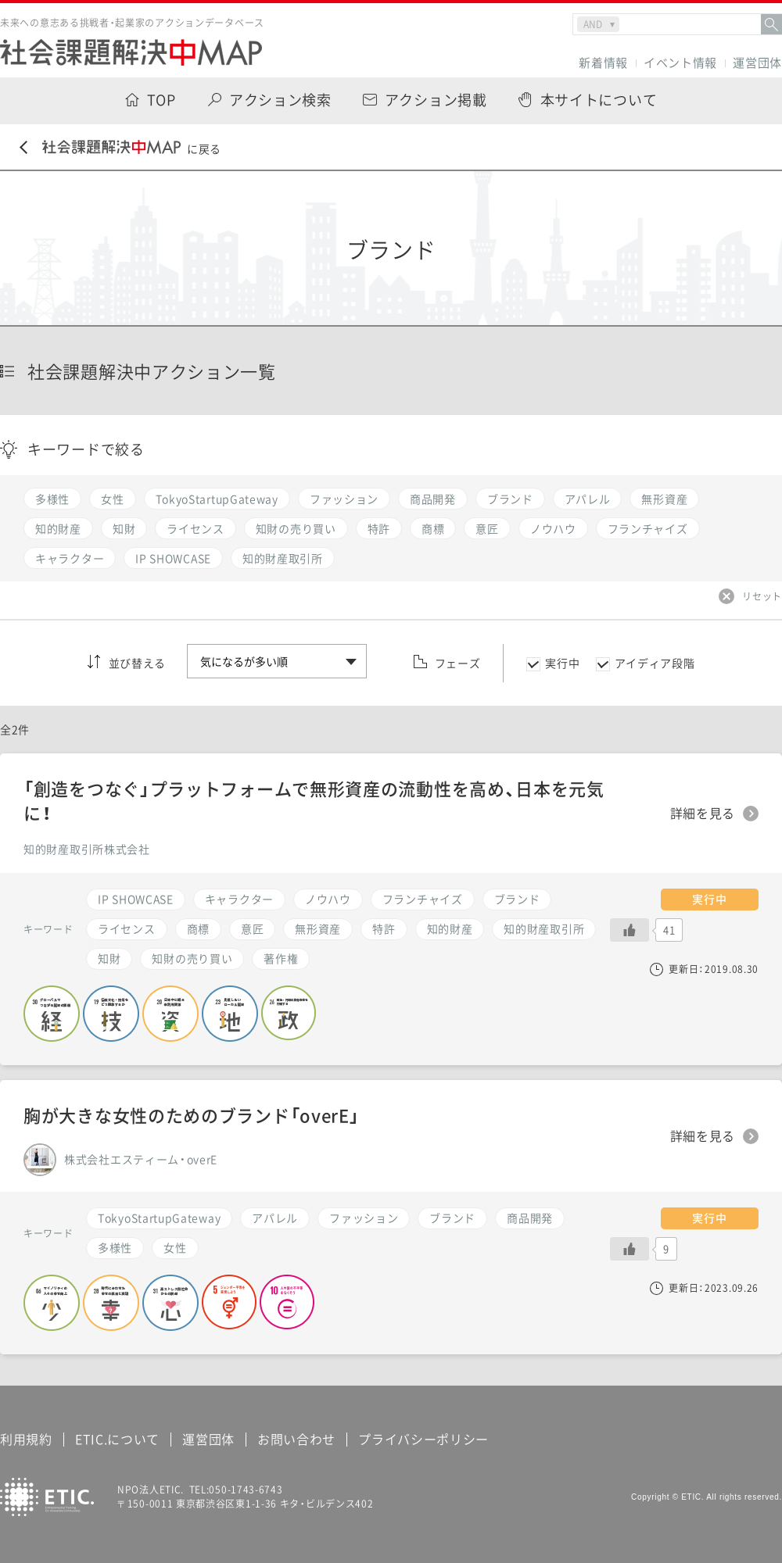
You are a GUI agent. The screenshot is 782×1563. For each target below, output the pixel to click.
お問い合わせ (296, 1438)
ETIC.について (117, 1438)
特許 (383, 928)
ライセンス (127, 928)
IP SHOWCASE (136, 899)
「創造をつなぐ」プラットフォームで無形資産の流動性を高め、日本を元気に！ (313, 800)
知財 (109, 958)
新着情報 (603, 63)
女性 (174, 1247)
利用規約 (26, 1438)
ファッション (363, 1217)
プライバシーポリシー (423, 1438)
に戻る (120, 148)
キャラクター (239, 899)
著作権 (281, 958)
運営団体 (757, 63)
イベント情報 (680, 63)
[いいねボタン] (629, 1249)
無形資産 (318, 928)
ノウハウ (328, 899)
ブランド (452, 1217)
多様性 (115, 1247)
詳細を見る (703, 1136)
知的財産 (450, 928)
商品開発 (530, 1217)
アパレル (275, 1217)
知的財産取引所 (544, 928)
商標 (198, 928)
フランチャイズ (422, 899)
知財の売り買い (192, 958)
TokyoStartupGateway (159, 1217)
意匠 (252, 928)
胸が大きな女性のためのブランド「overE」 (191, 1115)
